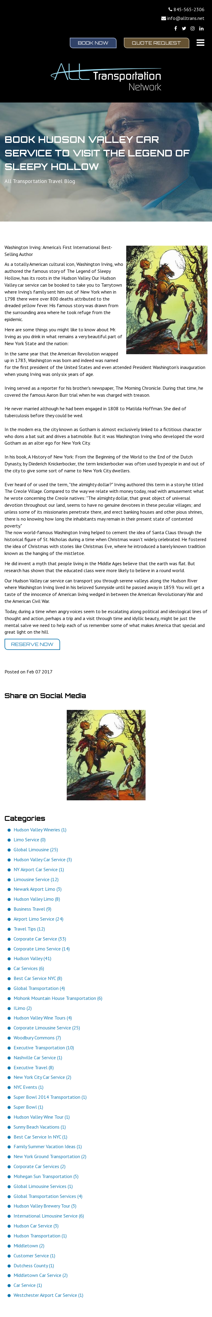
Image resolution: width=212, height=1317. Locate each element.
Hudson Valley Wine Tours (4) (43, 1018)
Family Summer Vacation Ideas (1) (48, 1146)
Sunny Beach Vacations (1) (40, 1127)
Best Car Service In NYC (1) (40, 1137)
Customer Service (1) (34, 1255)
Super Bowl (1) (28, 1107)
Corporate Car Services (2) (40, 1166)
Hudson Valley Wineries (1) (40, 830)
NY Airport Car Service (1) (39, 869)
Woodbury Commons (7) (37, 1038)
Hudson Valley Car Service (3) (43, 859)
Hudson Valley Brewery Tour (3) (45, 1206)
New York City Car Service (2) (42, 1077)
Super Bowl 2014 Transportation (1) (50, 1097)
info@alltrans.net (185, 18)
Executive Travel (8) (34, 1067)
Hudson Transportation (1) (40, 1236)
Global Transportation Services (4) (48, 1196)
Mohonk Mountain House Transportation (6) (58, 998)
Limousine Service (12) (36, 879)
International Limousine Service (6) (49, 1216)
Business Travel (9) (32, 909)
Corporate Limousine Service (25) (47, 1028)
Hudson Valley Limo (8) (37, 899)
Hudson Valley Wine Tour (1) (42, 1117)
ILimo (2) (23, 1008)
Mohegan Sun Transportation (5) (46, 1176)
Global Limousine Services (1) (43, 1186)
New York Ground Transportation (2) (50, 1156)
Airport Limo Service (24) (38, 919)
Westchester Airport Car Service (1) (48, 1295)
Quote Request (156, 43)
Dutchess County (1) (34, 1265)
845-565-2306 (189, 9)
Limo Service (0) (30, 840)
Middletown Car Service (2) (41, 1275)
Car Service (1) (28, 1285)
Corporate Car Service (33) (40, 939)
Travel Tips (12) (29, 929)
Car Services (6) (29, 968)
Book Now (93, 43)
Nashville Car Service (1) (38, 1057)
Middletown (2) (29, 1246)
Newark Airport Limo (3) (38, 889)
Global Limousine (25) (36, 849)
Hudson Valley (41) (32, 958)
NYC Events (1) (28, 1087)
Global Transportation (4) (39, 988)
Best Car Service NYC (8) (38, 978)
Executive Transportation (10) (44, 1047)
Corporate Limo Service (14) (42, 949)
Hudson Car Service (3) (36, 1226)
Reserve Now (32, 644)
